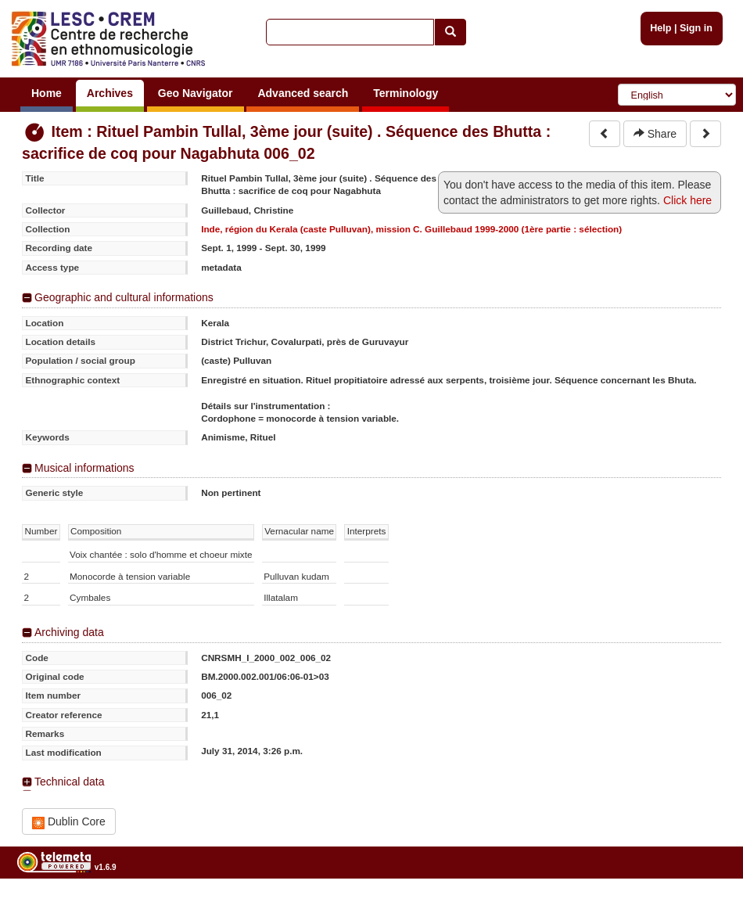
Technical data (69, 781)
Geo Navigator (195, 93)
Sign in (696, 28)
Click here (687, 200)
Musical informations (84, 468)
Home (46, 93)
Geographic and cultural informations (124, 297)
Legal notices (704, 907)
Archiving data (69, 632)
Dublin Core (69, 822)
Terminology (405, 93)
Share (655, 134)
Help (660, 28)
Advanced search (302, 93)
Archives (110, 93)
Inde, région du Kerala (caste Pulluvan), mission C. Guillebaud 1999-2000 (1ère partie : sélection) (411, 229)
